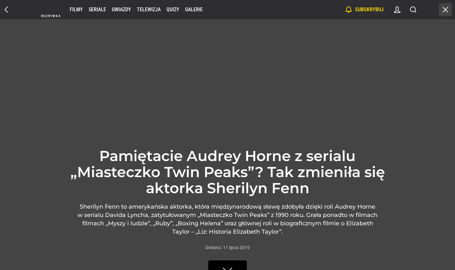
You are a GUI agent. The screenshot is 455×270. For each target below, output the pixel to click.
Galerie (194, 9)
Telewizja (149, 9)
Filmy (76, 9)
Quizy (172, 9)
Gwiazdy (121, 9)
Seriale (97, 9)
